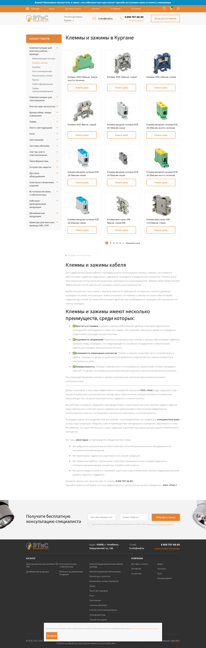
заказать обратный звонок (167, 548)
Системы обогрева (39, 145)
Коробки (36, 67)
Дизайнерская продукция (37, 215)
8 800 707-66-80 (134, 17)
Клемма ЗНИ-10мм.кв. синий (161, 76)
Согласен (52, 635)
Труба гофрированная (42, 84)
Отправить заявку (165, 517)
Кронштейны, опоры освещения (40, 114)
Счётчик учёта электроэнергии (38, 153)
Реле (32, 133)
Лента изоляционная (42, 71)
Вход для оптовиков (165, 18)
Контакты (96, 8)
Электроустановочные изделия (41, 184)
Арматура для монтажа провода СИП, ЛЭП (41, 224)
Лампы (32, 121)
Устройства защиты (40, 167)
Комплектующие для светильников (40, 99)
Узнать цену (82, 87)
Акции (51, 8)
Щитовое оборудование (37, 175)
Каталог (31, 558)
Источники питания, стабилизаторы (40, 193)
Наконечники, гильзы (42, 75)
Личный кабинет (165, 578)
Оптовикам (135, 8)
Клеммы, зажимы (40, 62)
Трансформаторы (38, 161)
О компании (115, 8)
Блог (160, 573)
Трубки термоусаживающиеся (42, 90)
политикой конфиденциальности (160, 524)
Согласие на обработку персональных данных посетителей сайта (85, 643)
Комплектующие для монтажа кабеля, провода (40, 51)
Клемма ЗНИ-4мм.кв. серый (82, 124)
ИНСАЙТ (175, 640)
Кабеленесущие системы (43, 58)
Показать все (133, 243)
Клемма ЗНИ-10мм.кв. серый (122, 76)
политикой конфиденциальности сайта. (145, 628)
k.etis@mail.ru (137, 548)
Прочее (35, 79)
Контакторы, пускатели (42, 106)
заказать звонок (136, 20)
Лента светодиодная (40, 127)
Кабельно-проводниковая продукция (37, 204)
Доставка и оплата (73, 8)
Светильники (36, 139)
